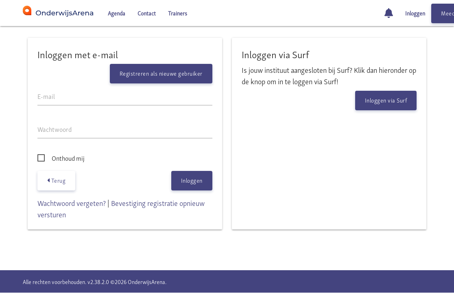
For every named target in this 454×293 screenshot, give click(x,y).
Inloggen (415, 12)
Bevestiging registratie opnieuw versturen (121, 208)
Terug (56, 180)
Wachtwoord (54, 129)
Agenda (116, 12)
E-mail (46, 96)
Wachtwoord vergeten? (71, 202)
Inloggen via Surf (386, 100)
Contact (147, 12)
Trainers (177, 12)
